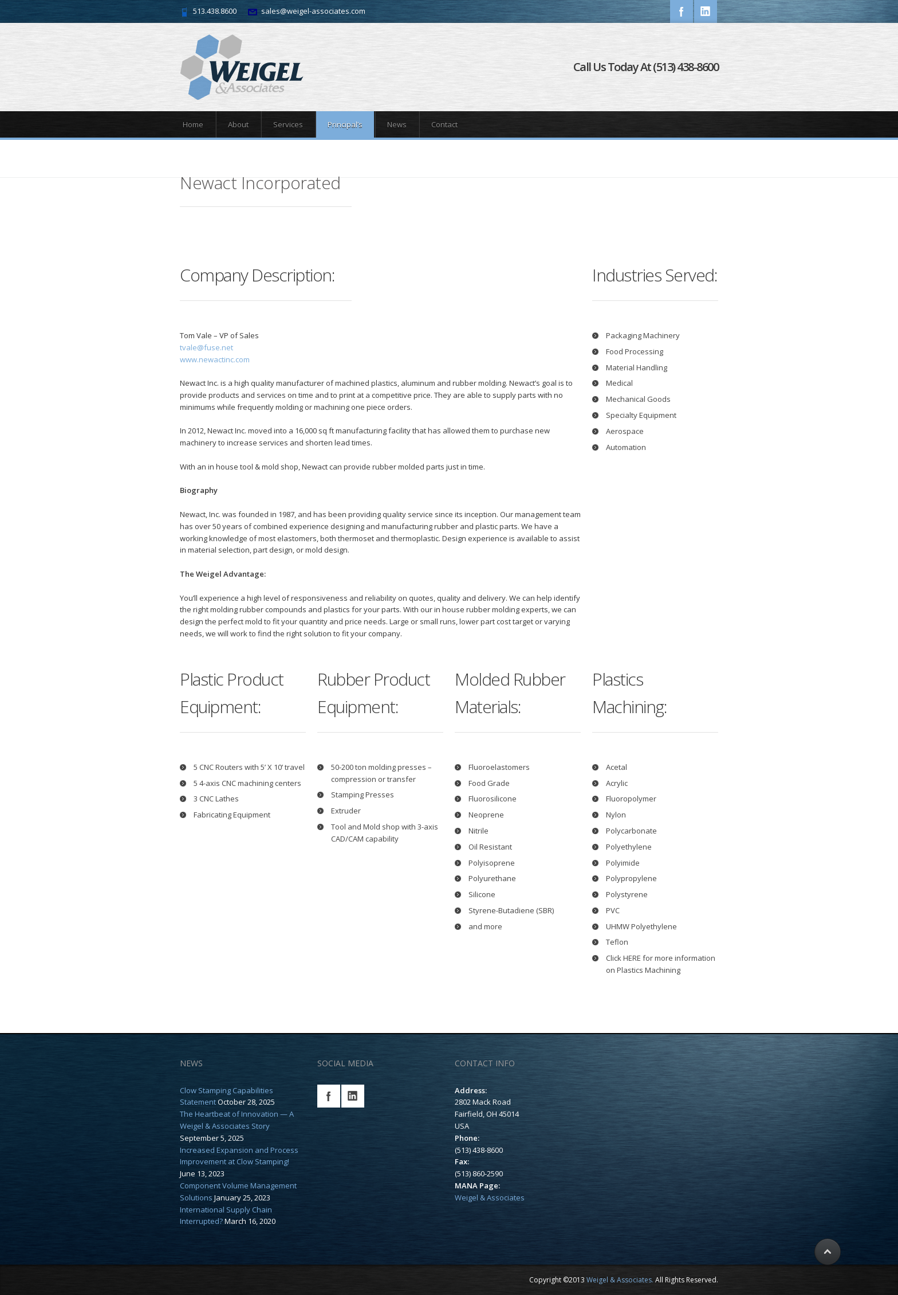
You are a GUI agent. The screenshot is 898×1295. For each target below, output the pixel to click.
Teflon (617, 942)
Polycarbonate (631, 830)
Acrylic (617, 783)
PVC (613, 910)
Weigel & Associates (490, 1197)
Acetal (616, 767)
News (397, 124)
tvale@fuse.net (206, 347)
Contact (444, 124)
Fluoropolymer (631, 798)
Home (193, 124)
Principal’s (345, 124)
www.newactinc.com (215, 359)
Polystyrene (627, 894)
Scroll (826, 1252)
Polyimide (623, 863)
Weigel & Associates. (619, 1280)
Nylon (616, 814)
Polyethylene (629, 847)
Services (288, 124)
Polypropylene (631, 878)
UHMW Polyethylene (641, 926)
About (238, 124)
